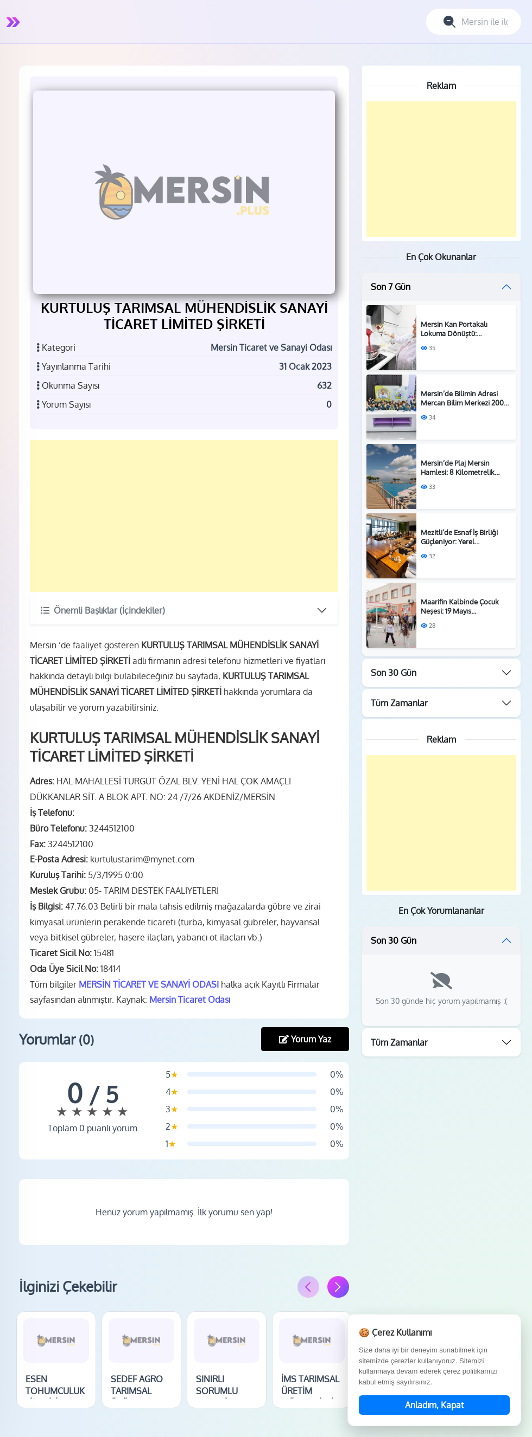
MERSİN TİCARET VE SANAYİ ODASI (150, 983)
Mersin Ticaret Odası (190, 999)
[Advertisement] (184, 515)
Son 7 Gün (390, 286)
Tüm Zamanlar (399, 703)
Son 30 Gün (393, 672)
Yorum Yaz (305, 1038)
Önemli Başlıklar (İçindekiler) (104, 609)
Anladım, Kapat (434, 1405)
